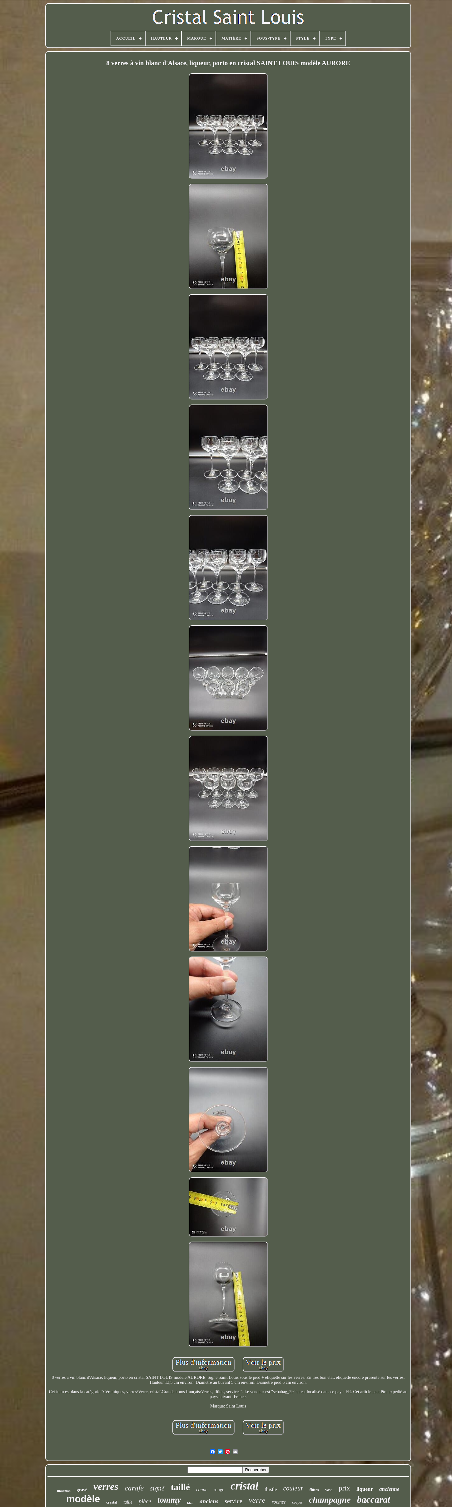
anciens (209, 1501)
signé (157, 1488)
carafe (134, 1488)
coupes (297, 1502)
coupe (201, 1489)
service (233, 1501)
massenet (64, 1490)
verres (105, 1486)
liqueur (364, 1489)
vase (328, 1489)
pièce (145, 1501)
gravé (82, 1489)
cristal (244, 1486)
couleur (293, 1488)
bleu (190, 1503)
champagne (330, 1500)
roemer (279, 1502)
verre (257, 1500)
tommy (169, 1500)
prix (344, 1488)
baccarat (373, 1499)
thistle (271, 1489)
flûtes (314, 1489)
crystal (111, 1502)
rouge (219, 1489)
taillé (180, 1487)
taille (127, 1502)
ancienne (389, 1489)
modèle (83, 1499)
